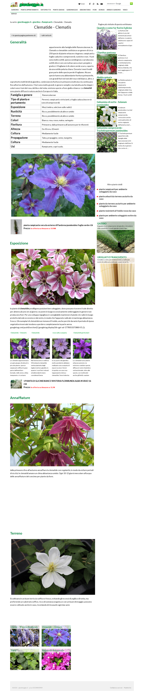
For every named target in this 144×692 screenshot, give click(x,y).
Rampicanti (47, 22)
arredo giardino (114, 10)
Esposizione (19, 243)
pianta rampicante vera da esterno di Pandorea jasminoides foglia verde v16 (58, 225)
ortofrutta (46, 10)
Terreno (16, 533)
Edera (13, 650)
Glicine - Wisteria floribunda (24, 627)
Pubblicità (127, 688)
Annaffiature (20, 398)
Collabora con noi (116, 688)
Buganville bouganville (53, 650)
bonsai (102, 10)
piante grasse (58, 10)
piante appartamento (29, 10)
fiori (95, 10)
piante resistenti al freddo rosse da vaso (117, 211)
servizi (14, 14)
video (125, 10)
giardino (15, 10)
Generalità (18, 42)
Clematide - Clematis (52, 627)
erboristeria (85, 10)
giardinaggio (72, 10)
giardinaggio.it (24, 22)
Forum (82, 4)
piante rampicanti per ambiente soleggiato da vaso (113, 190)
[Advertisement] (36, 19)
